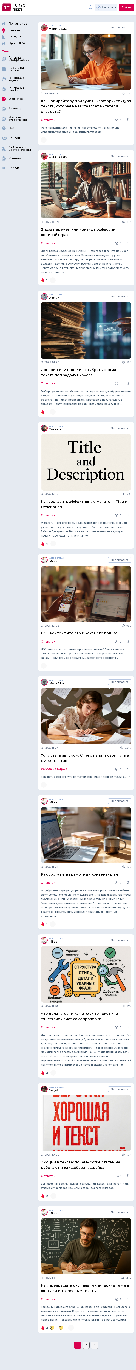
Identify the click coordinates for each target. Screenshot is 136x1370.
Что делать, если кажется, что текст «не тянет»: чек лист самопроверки (79, 1016)
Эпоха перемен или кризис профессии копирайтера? (78, 232)
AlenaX (54, 297)
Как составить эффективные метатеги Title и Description (84, 504)
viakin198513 (58, 29)
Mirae (53, 561)
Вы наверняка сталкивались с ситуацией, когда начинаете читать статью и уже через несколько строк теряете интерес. (85, 1186)
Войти (126, 7)
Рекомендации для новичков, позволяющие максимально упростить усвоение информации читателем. (80, 130)
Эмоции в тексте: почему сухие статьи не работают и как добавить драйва (80, 1165)
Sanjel (53, 1090)
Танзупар (56, 429)
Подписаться (119, 27)
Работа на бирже (54, 769)
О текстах (48, 120)
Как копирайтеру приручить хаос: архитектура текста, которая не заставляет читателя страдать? (86, 106)
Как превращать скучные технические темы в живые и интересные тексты (85, 1288)
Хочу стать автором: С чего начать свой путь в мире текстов (85, 758)
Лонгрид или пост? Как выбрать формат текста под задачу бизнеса (79, 372)
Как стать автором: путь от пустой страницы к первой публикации (85, 776)
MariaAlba (56, 683)
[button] (128, 120)
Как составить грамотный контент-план (79, 874)
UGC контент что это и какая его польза (79, 633)
